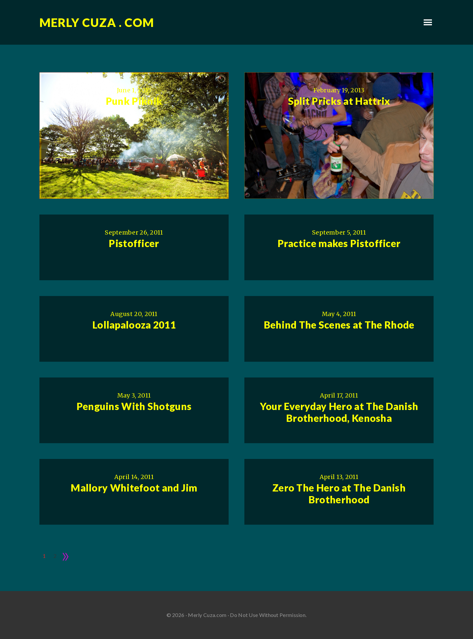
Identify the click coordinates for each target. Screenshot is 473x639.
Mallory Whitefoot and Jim (134, 487)
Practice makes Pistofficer (339, 243)
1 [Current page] (44, 556)
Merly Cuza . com (96, 22)
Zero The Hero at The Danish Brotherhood (339, 493)
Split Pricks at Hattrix (339, 101)
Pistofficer (134, 243)
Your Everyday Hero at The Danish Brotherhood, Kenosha (339, 412)
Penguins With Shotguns (134, 406)
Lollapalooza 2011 (134, 325)
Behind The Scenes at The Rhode (339, 325)
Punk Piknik (134, 101)
